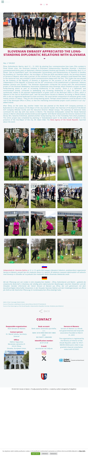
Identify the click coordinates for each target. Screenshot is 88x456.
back (47, 311)
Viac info (82, 451)
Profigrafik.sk (72, 389)
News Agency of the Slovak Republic (64, 120)
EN (41, 4)
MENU (7, 2)
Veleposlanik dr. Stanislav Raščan (15, 270)
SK (47, 4)
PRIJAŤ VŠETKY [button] (35, 453)
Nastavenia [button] (53, 453)
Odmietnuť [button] (45, 453)
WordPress (45, 389)
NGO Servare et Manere (23, 389)
